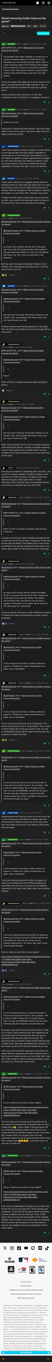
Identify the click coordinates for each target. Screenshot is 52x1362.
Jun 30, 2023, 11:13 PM (24, 564)
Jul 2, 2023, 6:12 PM (40, 1155)
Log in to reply (43, 33)
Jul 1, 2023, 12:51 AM (40, 683)
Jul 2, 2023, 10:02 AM (23, 984)
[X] (5, 1248)
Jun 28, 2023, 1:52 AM (39, 286)
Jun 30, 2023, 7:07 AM (31, 468)
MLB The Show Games (26, 1298)
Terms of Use (26, 1282)
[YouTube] (26, 1248)
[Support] (43, 3)
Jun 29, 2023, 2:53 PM (24, 347)
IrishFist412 (12, 497)
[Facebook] (19, 1248)
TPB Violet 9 (12, 839)
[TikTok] (47, 1248)
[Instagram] (12, 1248)
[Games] (38, 3)
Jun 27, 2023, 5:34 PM (31, 178)
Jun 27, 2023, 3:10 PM (38, 44)
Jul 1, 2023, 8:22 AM (34, 813)
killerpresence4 (14, 344)
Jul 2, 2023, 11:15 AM (40, 1074)
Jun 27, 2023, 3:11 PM (38, 109)
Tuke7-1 (11, 468)
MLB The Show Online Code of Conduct (26, 1294)
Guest (26, 44)
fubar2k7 (11, 286)
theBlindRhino (13, 146)
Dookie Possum (13, 215)
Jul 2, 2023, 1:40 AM (40, 839)
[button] (3, 1359)
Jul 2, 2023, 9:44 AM (43, 903)
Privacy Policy (26, 1286)
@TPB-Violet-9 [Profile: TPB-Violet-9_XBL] (7, 910)
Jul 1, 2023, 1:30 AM (42, 751)
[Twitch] (33, 1248)
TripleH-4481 (13, 813)
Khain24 (11, 178)
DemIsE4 (11, 44)
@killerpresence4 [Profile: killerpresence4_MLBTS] (8, 221)
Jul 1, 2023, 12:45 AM (40, 634)
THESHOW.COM (8, 3)
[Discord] (40, 1248)
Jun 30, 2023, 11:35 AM (41, 497)
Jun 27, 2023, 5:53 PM (23, 218)
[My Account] (48, 3)
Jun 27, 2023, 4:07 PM (35, 146)
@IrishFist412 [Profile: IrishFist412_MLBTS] (7, 567)
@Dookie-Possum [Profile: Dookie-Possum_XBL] (9, 113)
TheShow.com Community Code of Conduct (26, 1290)
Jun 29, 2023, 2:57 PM (24, 404)
